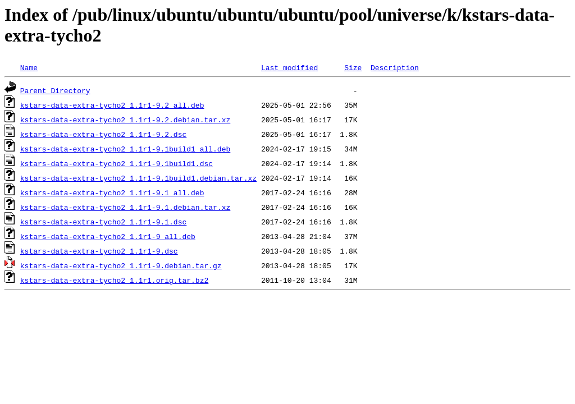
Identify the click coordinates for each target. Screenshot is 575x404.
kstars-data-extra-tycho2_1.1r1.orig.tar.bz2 (114, 280)
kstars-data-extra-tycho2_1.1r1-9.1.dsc (103, 222)
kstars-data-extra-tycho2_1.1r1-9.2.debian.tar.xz (125, 119)
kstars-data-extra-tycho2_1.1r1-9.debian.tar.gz (121, 265)
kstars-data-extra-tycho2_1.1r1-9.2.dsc (103, 134)
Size (353, 67)
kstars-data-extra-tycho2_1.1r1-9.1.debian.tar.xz (125, 207)
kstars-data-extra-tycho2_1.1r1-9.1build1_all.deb (125, 149)
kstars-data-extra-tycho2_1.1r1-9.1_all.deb (112, 192)
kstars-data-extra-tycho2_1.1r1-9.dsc (99, 251)
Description (395, 67)
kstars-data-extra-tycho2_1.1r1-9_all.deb (107, 236)
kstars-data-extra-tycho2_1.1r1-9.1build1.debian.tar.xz (138, 178)
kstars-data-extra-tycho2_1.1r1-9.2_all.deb (112, 105)
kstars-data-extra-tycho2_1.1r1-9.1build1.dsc (116, 163)
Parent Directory (55, 90)
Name (29, 67)
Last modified (289, 67)
